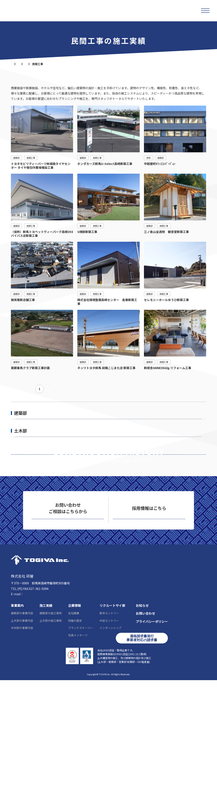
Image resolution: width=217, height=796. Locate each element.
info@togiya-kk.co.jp (38, 710)
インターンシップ (111, 744)
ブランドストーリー (80, 744)
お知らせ (142, 721)
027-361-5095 (27, 704)
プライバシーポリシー (152, 737)
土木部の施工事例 (51, 736)
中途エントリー (109, 736)
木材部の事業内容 (22, 744)
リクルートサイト (149, 629)
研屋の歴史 (75, 736)
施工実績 (31, 64)
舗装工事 (21, 495)
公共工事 (21, 433)
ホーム (15, 64)
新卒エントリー (109, 729)
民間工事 (21, 441)
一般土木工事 (24, 486)
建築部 (48, 64)
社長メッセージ (78, 751)
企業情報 (74, 721)
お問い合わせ (68, 629)
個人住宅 (21, 450)
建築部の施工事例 (51, 729)
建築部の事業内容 (22, 729)
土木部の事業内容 (22, 736)
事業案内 (17, 721)
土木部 (20, 477)
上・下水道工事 (25, 504)
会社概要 (73, 729)
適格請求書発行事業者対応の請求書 (141, 754)
